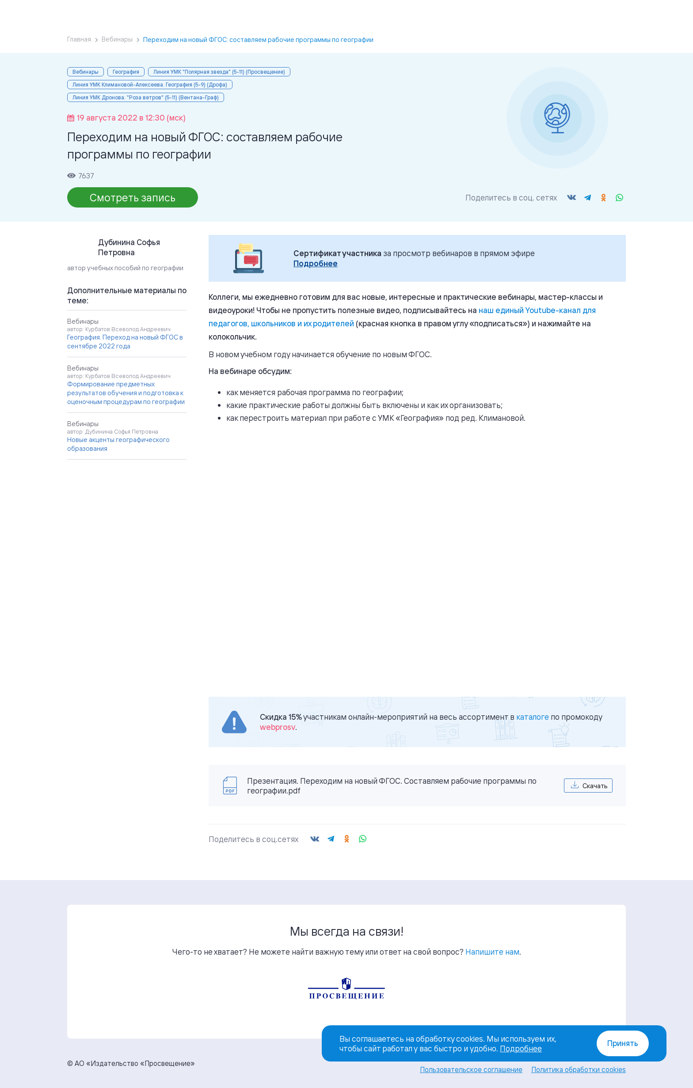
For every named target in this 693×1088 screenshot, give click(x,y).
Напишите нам (492, 951)
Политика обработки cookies (578, 1069)
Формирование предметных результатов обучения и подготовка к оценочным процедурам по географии (126, 393)
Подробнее (315, 263)
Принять (622, 1043)
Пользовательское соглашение (471, 1069)
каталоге (532, 717)
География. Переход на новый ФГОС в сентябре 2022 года (125, 341)
